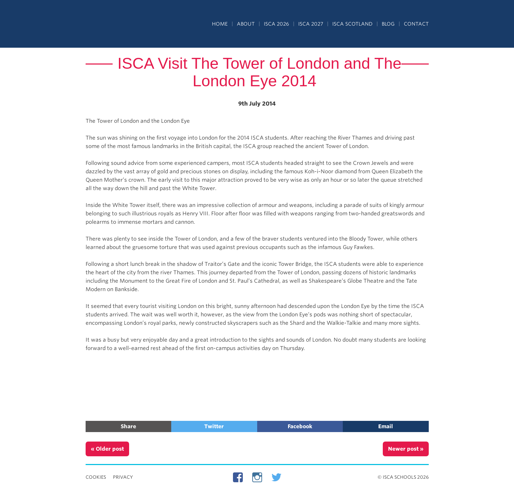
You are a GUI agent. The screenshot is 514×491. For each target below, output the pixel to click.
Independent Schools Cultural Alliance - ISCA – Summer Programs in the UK (118, 24)
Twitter (214, 426)
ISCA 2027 (310, 24)
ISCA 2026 (276, 24)
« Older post (107, 449)
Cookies (96, 477)
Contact (416, 24)
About (246, 24)
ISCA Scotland (352, 24)
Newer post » (405, 449)
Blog (388, 24)
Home (220, 24)
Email (385, 426)
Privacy (123, 477)
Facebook (300, 426)
